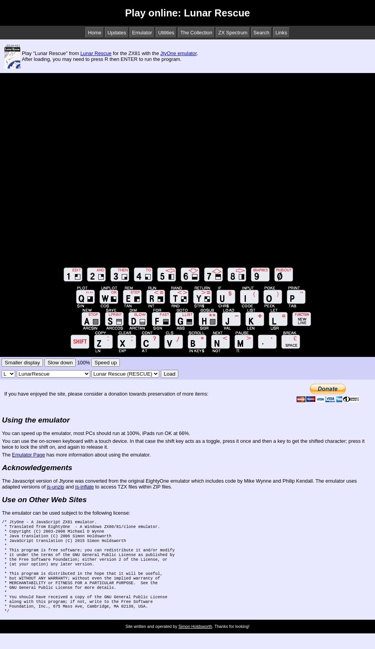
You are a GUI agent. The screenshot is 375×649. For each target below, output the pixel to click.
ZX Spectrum (232, 33)
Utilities (166, 33)
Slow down (60, 363)
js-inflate (84, 487)
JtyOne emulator (178, 53)
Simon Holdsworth (195, 642)
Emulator (142, 33)
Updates (116, 33)
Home (94, 33)
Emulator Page (28, 455)
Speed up (105, 363)
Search (262, 33)
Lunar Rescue (96, 53)
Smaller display (22, 363)
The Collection (196, 33)
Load (170, 374)
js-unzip (55, 487)
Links (281, 33)
